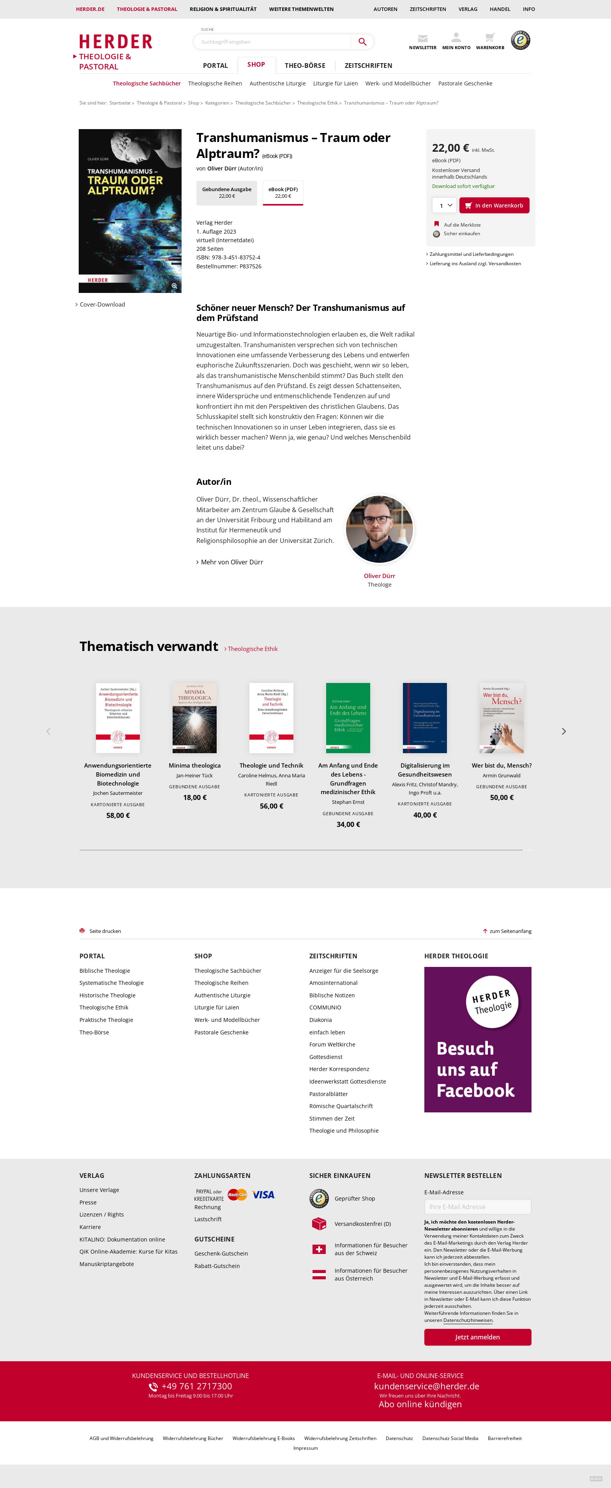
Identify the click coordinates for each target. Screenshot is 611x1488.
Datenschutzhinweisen (468, 1320)
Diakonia (320, 1019)
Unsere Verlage (99, 1190)
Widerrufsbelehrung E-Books (264, 1438)
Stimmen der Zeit (332, 1118)
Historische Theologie (107, 995)
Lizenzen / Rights (101, 1214)
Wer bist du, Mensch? (502, 765)
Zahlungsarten (222, 1175)
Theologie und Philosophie (344, 1130)
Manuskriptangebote (106, 1264)
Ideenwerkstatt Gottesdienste (347, 1081)
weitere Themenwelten (301, 8)
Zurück (48, 731)
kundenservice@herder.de (426, 1386)
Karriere (90, 1227)
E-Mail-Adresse (444, 1192)
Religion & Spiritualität (223, 8)
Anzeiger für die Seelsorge (343, 970)
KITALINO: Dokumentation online (122, 1239)
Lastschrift (208, 1219)
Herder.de (90, 8)
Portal (215, 65)
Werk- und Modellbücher (398, 83)
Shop (256, 64)
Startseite (120, 102)
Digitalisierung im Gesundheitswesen (425, 769)
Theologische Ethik (317, 102)
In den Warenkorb (499, 205)
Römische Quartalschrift (341, 1106)
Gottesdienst (326, 1057)
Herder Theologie (456, 956)
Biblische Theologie (104, 970)
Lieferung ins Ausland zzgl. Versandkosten (475, 263)
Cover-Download (102, 304)
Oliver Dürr (222, 168)
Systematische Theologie (111, 982)
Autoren (385, 8)
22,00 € (226, 192)
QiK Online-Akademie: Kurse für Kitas (128, 1251)
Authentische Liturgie (278, 83)
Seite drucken (105, 931)
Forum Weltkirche (332, 1044)
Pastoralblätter (328, 1094)
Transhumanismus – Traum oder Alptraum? (391, 102)
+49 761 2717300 (197, 1386)
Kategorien (217, 102)
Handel (500, 8)
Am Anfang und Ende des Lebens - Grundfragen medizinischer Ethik (348, 778)
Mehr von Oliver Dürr (232, 562)
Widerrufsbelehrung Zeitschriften (340, 1438)
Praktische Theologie (106, 1019)
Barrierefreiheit (505, 1438)
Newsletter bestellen (463, 1175)
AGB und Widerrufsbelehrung (122, 1438)
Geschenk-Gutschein (221, 1253)
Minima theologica (195, 765)
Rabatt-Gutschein (217, 1266)
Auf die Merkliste (462, 225)
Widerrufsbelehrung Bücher (193, 1438)
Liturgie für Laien (335, 83)
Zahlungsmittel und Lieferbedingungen (472, 254)
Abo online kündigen (420, 1404)
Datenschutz (399, 1438)
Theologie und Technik (272, 765)
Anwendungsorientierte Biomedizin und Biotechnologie (118, 774)
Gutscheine (214, 1239)
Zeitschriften (428, 8)
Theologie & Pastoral (147, 8)
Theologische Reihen (215, 83)
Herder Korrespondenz (339, 1069)
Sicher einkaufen (340, 1175)
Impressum (305, 1448)
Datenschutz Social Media (450, 1438)
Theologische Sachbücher (147, 83)
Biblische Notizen (332, 995)
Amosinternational (333, 982)
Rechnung (207, 1207)
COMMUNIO (325, 1007)
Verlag (468, 8)
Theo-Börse (305, 65)
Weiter (563, 731)
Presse (88, 1202)
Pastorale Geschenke (465, 83)
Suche (207, 29)
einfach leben (327, 1032)
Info (529, 8)
